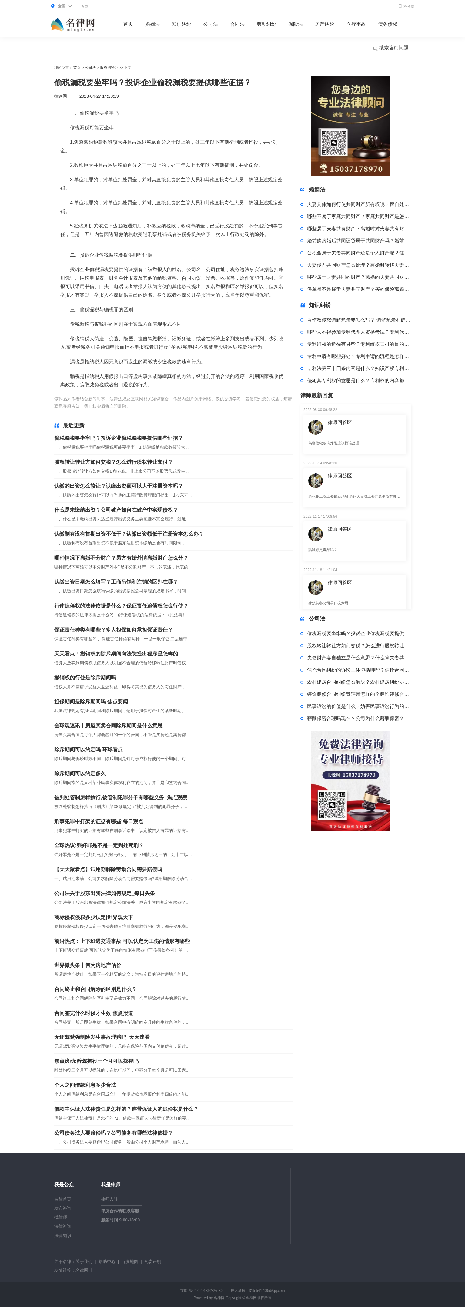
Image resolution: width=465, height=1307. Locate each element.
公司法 (210, 24)
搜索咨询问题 (390, 48)
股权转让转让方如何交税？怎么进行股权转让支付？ (113, 462)
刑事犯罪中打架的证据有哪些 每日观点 (98, 821)
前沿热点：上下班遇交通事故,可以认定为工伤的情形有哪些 (122, 941)
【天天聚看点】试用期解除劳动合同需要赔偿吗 (108, 869)
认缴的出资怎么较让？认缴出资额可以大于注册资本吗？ (118, 486)
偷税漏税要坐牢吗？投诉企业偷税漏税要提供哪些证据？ (118, 438)
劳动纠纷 (266, 24)
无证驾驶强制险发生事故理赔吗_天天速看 (102, 1037)
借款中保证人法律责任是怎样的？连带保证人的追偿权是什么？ (126, 1109)
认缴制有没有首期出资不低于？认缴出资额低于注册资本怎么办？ (129, 534)
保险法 (295, 24)
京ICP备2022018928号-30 (201, 1290)
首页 (84, 6)
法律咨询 (62, 1226)
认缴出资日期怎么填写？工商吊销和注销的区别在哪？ (116, 582)
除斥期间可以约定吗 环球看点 (88, 750)
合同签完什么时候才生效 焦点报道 (93, 1013)
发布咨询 (62, 1208)
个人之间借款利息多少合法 (85, 1085)
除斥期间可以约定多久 (80, 773)
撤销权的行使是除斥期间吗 (85, 678)
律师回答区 (340, 422)
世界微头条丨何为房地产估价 (87, 965)
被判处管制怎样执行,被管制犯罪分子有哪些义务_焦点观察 (120, 797)
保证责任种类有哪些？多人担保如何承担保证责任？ (113, 630)
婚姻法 (152, 24)
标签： (138, 406)
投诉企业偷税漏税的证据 (204, 406)
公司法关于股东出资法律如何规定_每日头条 (104, 893)
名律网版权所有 (258, 1298)
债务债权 (387, 24)
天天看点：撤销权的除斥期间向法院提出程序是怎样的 (116, 654)
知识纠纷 (181, 24)
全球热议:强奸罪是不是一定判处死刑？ (99, 845)
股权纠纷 (107, 68)
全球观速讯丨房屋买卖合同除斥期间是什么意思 (108, 726)
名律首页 (62, 1199)
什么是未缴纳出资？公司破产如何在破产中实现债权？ (116, 510)
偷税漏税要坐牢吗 (163, 406)
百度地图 (129, 1261)
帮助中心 (107, 1261)
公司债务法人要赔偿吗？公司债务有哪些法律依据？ (113, 1133)
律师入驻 (109, 1199)
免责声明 (152, 1261)
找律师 (60, 1217)
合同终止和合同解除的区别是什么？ (95, 989)
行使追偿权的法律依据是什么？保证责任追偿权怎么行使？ (121, 606)
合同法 (237, 24)
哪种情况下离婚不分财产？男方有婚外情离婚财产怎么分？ (121, 558)
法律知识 (62, 1235)
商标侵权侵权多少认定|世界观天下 (93, 917)
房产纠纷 (324, 24)
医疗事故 (356, 24)
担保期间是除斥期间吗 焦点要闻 (91, 702)
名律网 (81, 1270)
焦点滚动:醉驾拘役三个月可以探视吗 (96, 1061)
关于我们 (83, 1261)
